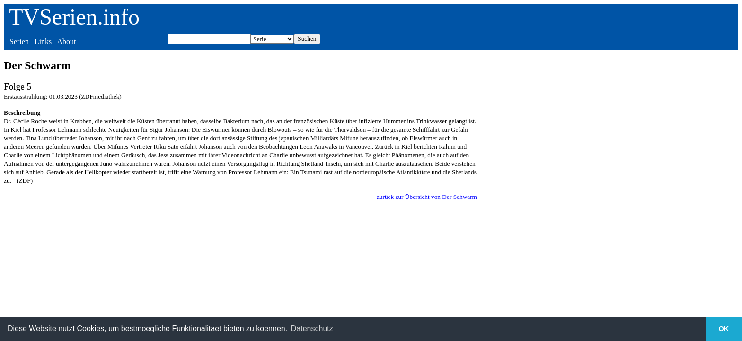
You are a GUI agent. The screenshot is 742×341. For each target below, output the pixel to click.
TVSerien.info (74, 16)
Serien (19, 41)
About (66, 41)
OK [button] (724, 328)
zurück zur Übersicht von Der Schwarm (427, 196)
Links (43, 41)
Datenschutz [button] (312, 328)
